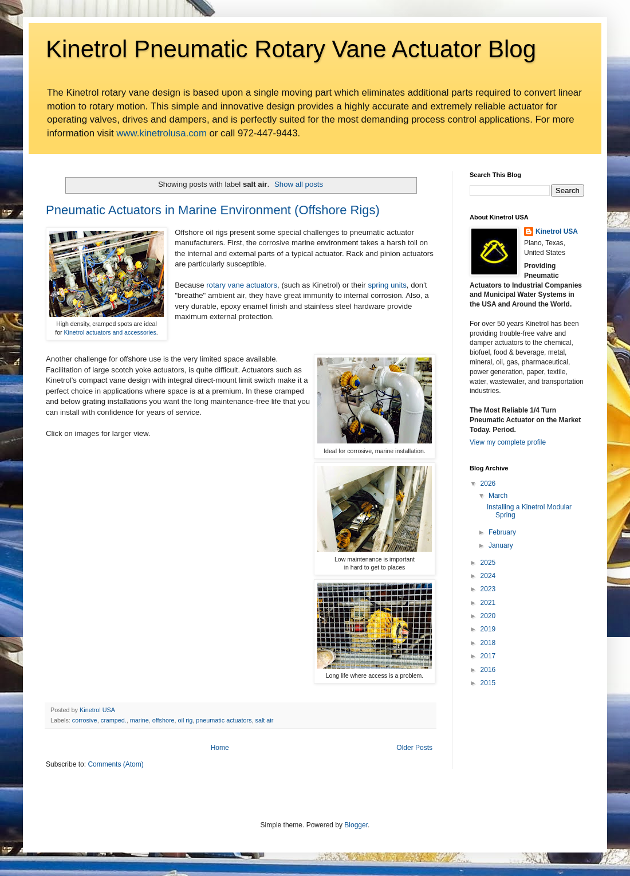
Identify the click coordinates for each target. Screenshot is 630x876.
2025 (488, 563)
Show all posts (298, 184)
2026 (488, 484)
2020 (488, 616)
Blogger (356, 825)
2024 (488, 576)
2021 (488, 603)
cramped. (114, 720)
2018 (488, 643)
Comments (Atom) (115, 764)
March (498, 496)
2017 (488, 656)
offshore (163, 720)
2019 (488, 629)
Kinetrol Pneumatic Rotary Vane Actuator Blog (291, 49)
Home (220, 748)
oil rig (185, 720)
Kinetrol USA (557, 231)
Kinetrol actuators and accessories (110, 332)
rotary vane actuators (241, 285)
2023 (488, 589)
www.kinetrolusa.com (161, 133)
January (501, 545)
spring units (387, 285)
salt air (264, 720)
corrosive (84, 720)
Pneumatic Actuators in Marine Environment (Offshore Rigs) (213, 210)
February (502, 532)
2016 (488, 670)
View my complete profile (508, 442)
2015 (488, 683)
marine (139, 720)
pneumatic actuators (223, 720)
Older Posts (414, 748)
